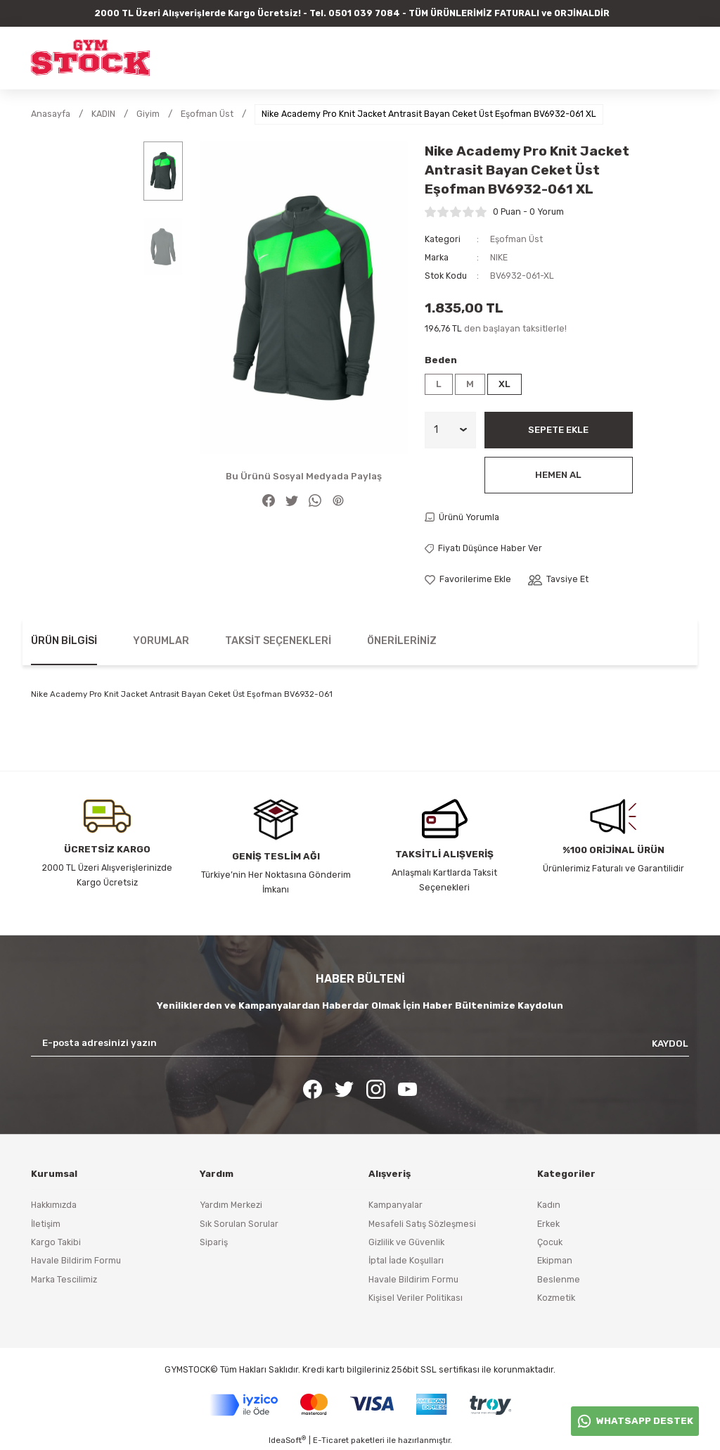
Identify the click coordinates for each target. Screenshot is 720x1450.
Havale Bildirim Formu (76, 1260)
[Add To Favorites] (468, 579)
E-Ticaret (331, 1440)
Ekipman (554, 1260)
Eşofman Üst (516, 239)
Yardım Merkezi (231, 1204)
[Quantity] (450, 430)
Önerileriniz (402, 641)
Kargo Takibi (56, 1242)
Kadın (548, 1204)
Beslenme (558, 1279)
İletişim (45, 1223)
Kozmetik (556, 1297)
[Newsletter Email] (360, 1043)
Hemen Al (558, 474)
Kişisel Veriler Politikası (415, 1297)
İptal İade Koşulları (406, 1260)
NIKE (499, 257)
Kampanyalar (395, 1204)
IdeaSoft (287, 1440)
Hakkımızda (54, 1204)
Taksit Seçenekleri (278, 641)
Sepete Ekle (558, 429)
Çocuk (549, 1242)
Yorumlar (161, 641)
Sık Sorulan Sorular (239, 1223)
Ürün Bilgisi (64, 641)
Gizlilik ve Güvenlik (406, 1242)
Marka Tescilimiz (64, 1279)
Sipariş (214, 1242)
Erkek (548, 1223)
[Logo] (90, 57)
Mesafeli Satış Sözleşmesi (422, 1223)
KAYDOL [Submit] (670, 1043)
